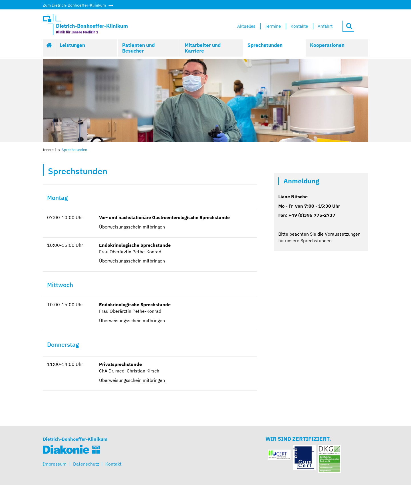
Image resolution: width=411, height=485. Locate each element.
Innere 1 (50, 149)
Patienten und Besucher (138, 48)
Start (49, 48)
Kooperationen (327, 45)
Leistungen (72, 45)
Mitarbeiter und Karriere (203, 48)
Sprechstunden (265, 45)
